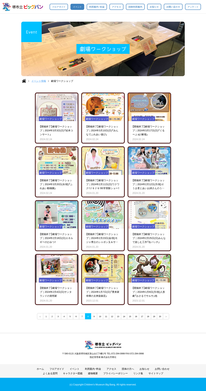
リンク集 (138, 373)
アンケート (193, 6)
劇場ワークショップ (51, 119)
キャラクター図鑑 (73, 373)
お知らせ (154, 6)
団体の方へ (128, 369)
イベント (77, 6)
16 (136, 316)
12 (112, 316)
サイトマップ (156, 373)
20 (160, 316)
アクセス (116, 6)
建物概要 (93, 373)
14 (124, 316)
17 (142, 316)
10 (100, 316)
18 (148, 316)
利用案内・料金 (96, 6)
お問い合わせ (173, 6)
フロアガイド (59, 6)
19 (154, 316)
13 (118, 316)
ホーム (40, 369)
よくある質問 (50, 373)
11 (106, 316)
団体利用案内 (135, 6)
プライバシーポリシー (115, 373)
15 (130, 316)
